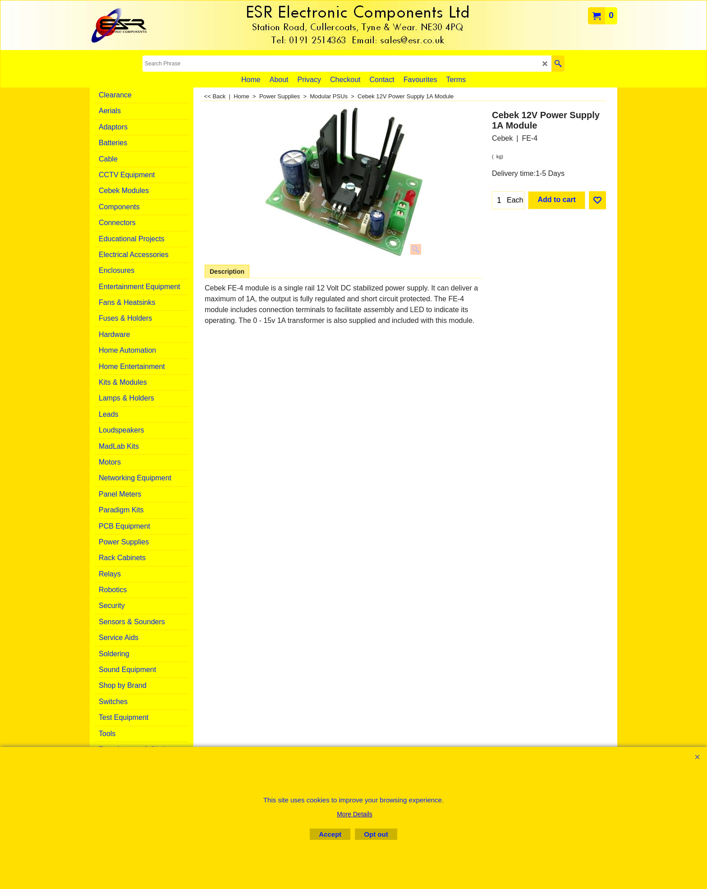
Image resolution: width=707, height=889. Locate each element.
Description (227, 271)
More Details (354, 814)
